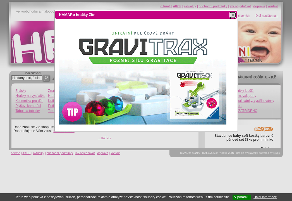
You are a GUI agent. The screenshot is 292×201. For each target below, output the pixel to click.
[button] (233, 15)
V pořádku (241, 197)
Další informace (265, 197)
